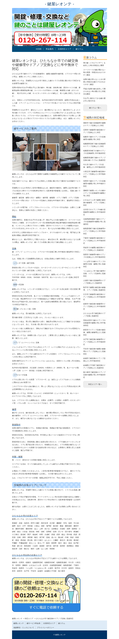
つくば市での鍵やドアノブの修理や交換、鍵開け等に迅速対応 (94, 264)
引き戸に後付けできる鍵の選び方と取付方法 (94, 99)
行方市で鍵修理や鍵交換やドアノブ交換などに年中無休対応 (94, 296)
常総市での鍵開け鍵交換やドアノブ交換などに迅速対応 (94, 249)
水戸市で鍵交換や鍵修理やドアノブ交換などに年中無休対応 (94, 341)
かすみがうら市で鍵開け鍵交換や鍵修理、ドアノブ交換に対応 (94, 202)
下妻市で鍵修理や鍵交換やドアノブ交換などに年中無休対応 (94, 240)
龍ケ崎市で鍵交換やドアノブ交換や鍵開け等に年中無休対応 (94, 374)
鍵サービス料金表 (33, 623)
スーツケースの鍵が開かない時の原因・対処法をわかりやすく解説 (94, 72)
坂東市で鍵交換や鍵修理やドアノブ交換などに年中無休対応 (94, 306)
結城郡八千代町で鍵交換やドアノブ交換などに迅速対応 (94, 366)
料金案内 (49, 49)
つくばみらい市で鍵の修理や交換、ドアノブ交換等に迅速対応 (94, 273)
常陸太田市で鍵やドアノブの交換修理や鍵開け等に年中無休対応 (94, 322)
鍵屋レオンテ (18, 623)
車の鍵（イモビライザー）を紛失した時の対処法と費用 (94, 64)
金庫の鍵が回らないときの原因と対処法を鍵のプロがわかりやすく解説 (94, 81)
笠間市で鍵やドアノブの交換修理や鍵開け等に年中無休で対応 (94, 183)
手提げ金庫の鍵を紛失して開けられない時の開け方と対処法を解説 (94, 91)
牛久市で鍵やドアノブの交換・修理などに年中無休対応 (94, 166)
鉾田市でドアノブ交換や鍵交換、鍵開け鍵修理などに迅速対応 (94, 332)
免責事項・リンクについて (23, 628)
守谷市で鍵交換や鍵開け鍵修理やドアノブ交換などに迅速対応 (94, 351)
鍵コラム (79, 49)
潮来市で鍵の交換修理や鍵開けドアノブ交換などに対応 (94, 124)
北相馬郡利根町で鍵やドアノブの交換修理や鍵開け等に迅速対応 (94, 221)
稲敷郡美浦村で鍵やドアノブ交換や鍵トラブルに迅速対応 (94, 159)
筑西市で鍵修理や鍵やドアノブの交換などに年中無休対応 (94, 256)
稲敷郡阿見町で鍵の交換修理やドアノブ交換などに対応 (94, 145)
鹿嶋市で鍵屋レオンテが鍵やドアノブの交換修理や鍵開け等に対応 (94, 193)
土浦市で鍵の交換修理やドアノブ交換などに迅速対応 (94, 282)
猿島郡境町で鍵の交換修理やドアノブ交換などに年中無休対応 (94, 231)
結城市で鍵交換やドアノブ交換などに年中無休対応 (94, 359)
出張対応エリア (64, 49)
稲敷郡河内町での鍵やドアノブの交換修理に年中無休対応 (94, 152)
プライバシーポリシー (45, 628)
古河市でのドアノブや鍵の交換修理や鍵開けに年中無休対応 (94, 212)
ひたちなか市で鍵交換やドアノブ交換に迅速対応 (94, 314)
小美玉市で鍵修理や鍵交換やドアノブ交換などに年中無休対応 (94, 174)
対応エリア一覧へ (95, 384)
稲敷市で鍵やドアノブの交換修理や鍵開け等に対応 (94, 138)
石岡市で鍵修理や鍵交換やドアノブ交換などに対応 (94, 131)
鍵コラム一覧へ (95, 108)
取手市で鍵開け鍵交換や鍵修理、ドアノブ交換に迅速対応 (94, 288)
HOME (39, 49)
